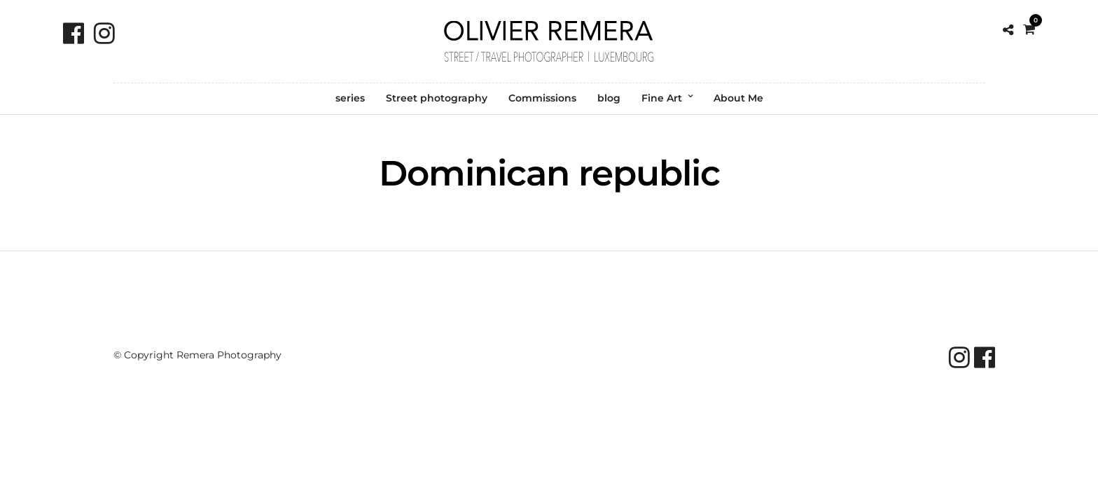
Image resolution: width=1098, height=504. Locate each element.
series (350, 98)
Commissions (542, 98)
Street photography (436, 98)
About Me (738, 98)
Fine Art (661, 98)
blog (608, 98)
